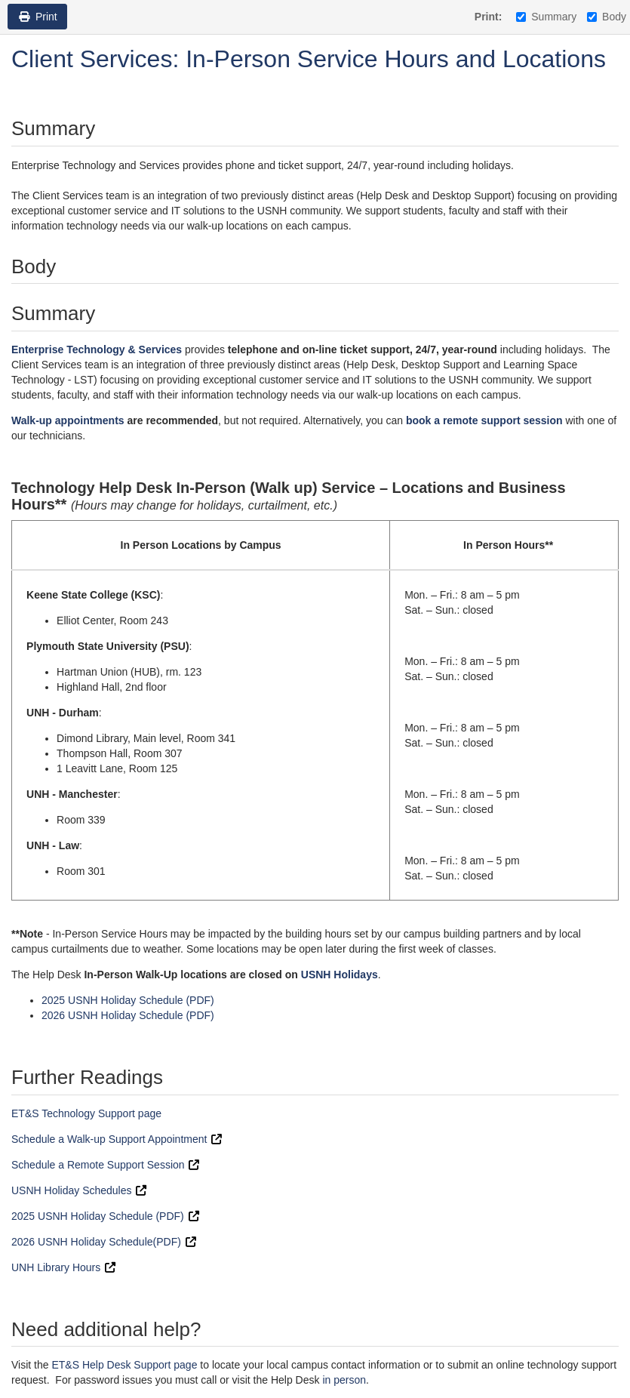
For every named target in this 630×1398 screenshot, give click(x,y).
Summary (546, 17)
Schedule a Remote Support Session (98, 1165)
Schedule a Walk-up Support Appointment (109, 1139)
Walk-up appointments (67, 420)
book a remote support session (484, 420)
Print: (488, 17)
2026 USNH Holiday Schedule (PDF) (127, 1015)
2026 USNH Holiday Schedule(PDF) (97, 1242)
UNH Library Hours (55, 1267)
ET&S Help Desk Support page (124, 1365)
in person (344, 1380)
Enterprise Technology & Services (96, 349)
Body (606, 17)
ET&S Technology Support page (86, 1113)
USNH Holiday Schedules (71, 1190)
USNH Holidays (339, 974)
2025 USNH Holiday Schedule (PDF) (127, 1000)
